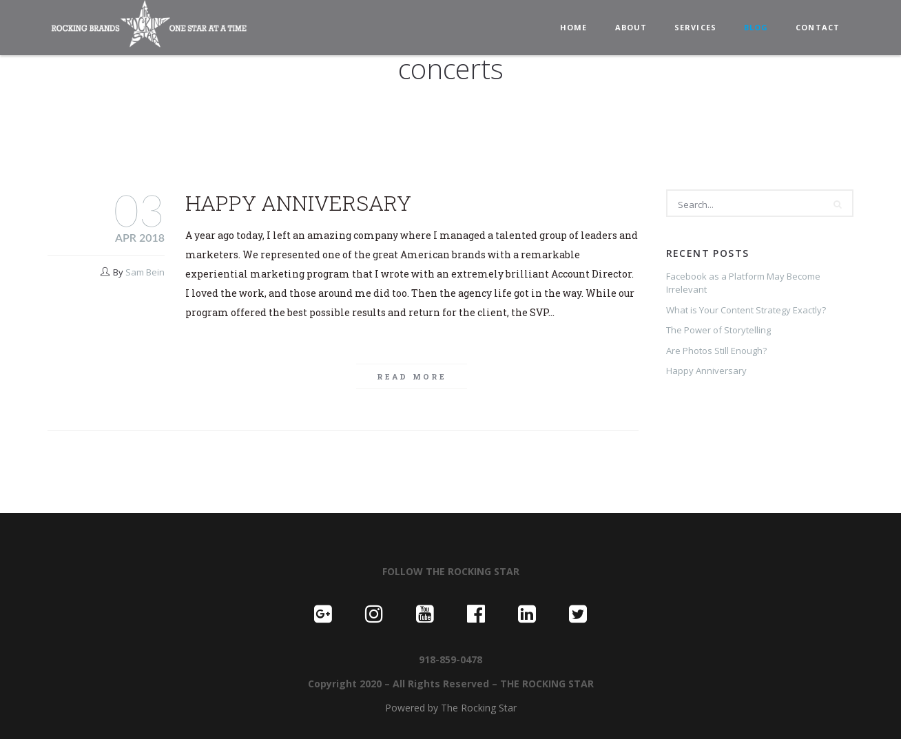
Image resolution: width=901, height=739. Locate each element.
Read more (411, 376)
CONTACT (818, 27)
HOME (573, 27)
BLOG (756, 27)
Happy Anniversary (298, 202)
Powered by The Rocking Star (451, 707)
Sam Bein (145, 272)
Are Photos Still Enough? (716, 350)
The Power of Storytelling (718, 330)
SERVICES (695, 27)
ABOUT (631, 27)
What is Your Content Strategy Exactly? (746, 310)
